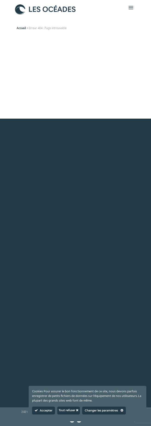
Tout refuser (69, 410)
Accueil (21, 28)
